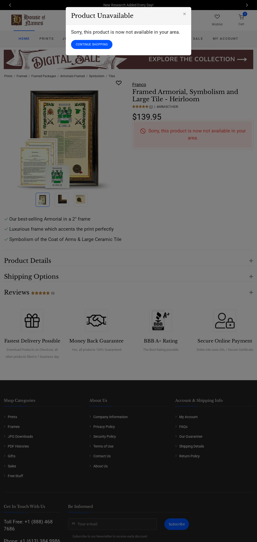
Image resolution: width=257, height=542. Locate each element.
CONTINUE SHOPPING (92, 44)
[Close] (184, 13)
